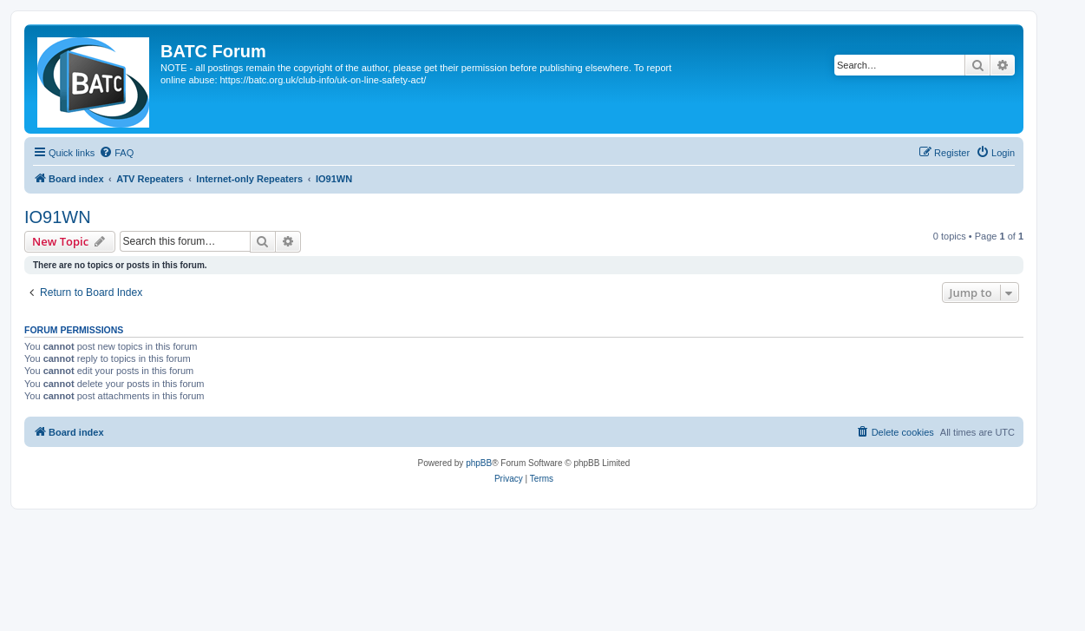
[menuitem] (116, 152)
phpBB (479, 463)
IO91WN (57, 217)
